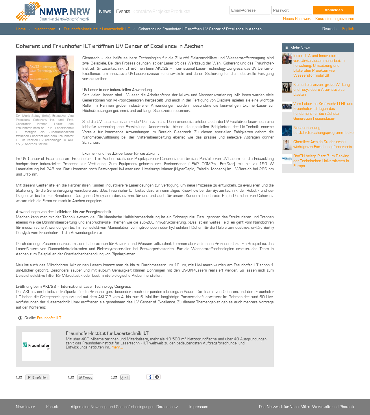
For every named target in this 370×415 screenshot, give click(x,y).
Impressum (198, 407)
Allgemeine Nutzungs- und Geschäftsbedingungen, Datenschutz (124, 407)
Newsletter (25, 407)
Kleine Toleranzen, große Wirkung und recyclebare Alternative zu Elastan (321, 90)
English (348, 29)
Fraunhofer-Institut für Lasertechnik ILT (97, 29)
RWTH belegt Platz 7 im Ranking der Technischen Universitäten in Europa (321, 161)
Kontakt (52, 407)
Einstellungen (157, 377)
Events (123, 11)
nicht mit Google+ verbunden (114, 377)
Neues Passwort (297, 19)
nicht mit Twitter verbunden (71, 377)
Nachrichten (44, 29)
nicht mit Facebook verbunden (19, 377)
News (105, 11)
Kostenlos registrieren (334, 19)
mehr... (117, 347)
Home (21, 29)
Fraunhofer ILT (49, 318)
